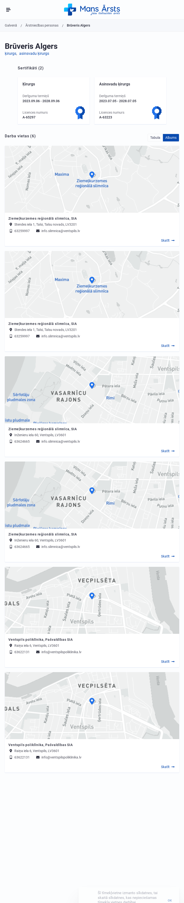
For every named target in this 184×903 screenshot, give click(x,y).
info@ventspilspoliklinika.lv (58, 652)
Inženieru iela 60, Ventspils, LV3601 (40, 435)
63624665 (19, 441)
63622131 (19, 652)
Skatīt (165, 240)
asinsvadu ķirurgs (34, 53)
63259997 (19, 231)
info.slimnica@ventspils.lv (57, 231)
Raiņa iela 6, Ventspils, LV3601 (36, 645)
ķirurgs (10, 53)
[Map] (92, 179)
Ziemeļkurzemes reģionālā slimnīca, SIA (42, 218)
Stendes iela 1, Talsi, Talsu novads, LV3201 (45, 224)
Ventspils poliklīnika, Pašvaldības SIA (40, 639)
